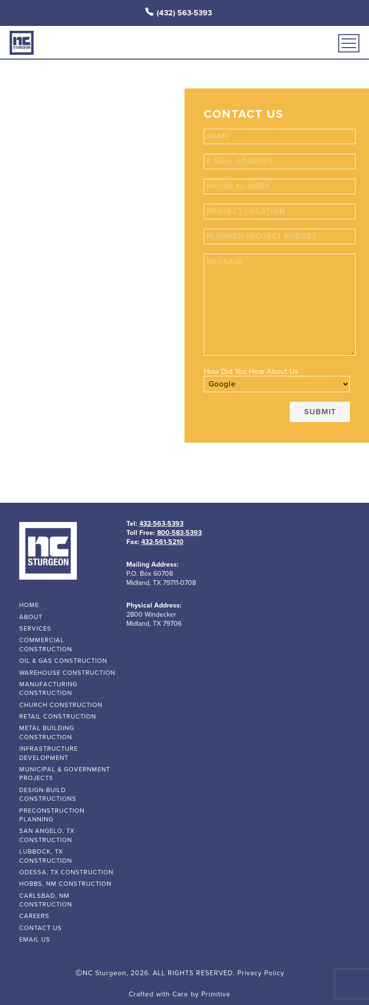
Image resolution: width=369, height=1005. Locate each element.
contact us (40, 928)
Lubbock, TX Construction (45, 856)
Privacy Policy (260, 973)
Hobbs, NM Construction (65, 884)
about (30, 617)
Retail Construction (57, 716)
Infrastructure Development (48, 753)
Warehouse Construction (67, 673)
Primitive (216, 994)
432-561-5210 (162, 542)
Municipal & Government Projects (64, 774)
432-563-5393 (161, 524)
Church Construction (60, 705)
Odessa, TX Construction (66, 872)
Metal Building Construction (46, 732)
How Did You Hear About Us (251, 371)
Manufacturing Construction (48, 689)
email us (34, 939)
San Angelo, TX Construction (46, 835)
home (29, 605)
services (35, 629)
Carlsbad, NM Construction (45, 900)
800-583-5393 (179, 533)
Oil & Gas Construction (63, 661)
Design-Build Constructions (47, 794)
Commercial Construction (45, 644)
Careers (34, 916)
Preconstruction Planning (52, 815)
